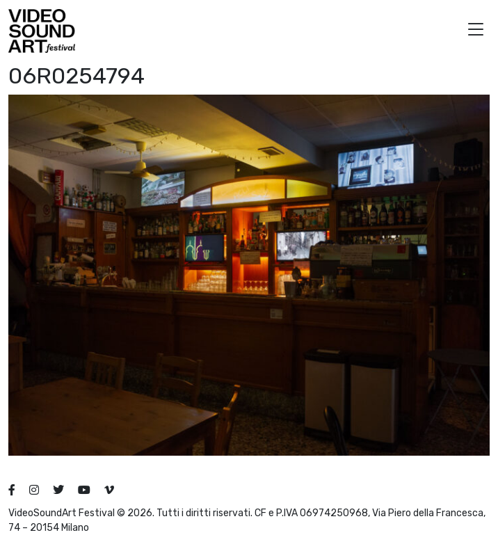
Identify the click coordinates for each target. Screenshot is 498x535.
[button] (475, 31)
